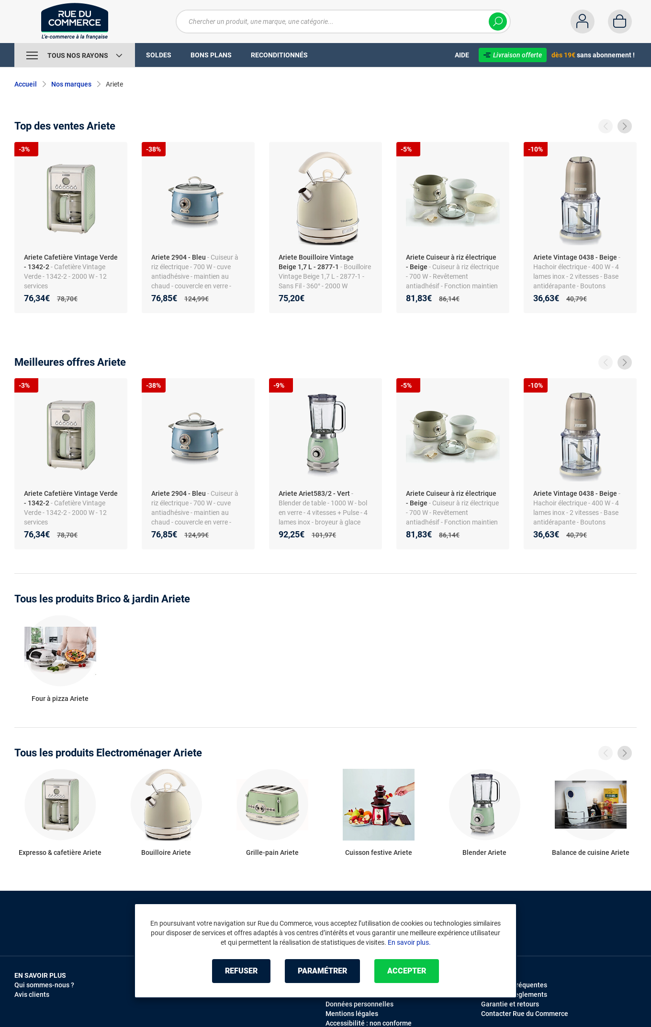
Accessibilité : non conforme (369, 1023)
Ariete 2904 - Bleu (178, 257)
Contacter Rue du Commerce (524, 1013)
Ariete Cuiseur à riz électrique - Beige (451, 262)
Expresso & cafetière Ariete (60, 852)
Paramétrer (322, 970)
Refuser (241, 970)
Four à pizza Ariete (60, 698)
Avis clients (31, 994)
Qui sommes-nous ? (44, 985)
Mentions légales (352, 1013)
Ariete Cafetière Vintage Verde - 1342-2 (71, 262)
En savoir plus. (409, 942)
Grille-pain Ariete (272, 852)
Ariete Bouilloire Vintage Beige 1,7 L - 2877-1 (316, 262)
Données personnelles (359, 1004)
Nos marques (71, 84)
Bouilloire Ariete (166, 852)
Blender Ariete (484, 852)
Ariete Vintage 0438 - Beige (575, 257)
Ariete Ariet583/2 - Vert (314, 493)
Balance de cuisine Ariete (590, 852)
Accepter (406, 970)
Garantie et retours (510, 1004)
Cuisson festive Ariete (378, 852)
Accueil (25, 84)
